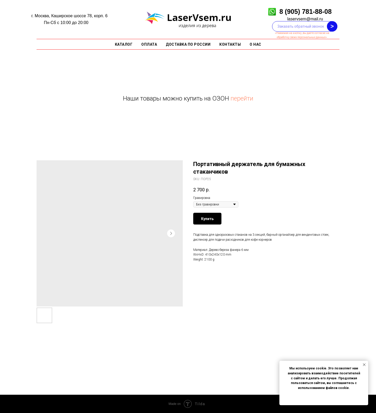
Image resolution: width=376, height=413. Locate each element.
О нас (255, 44)
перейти (242, 98)
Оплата (149, 44)
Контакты (230, 44)
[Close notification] (364, 364)
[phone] (304, 26)
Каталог (124, 44)
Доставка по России (188, 44)
